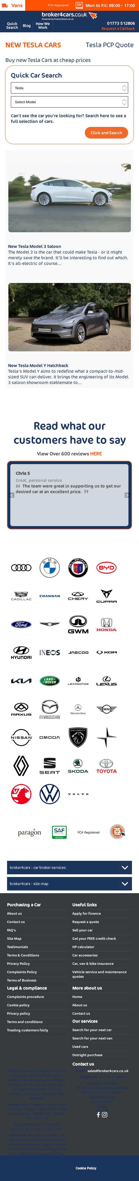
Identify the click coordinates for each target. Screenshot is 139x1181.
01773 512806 (121, 23)
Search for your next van (92, 1038)
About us (14, 913)
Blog (27, 25)
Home (77, 996)
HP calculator (83, 947)
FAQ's (11, 930)
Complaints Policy (22, 972)
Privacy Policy (18, 963)
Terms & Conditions (23, 955)
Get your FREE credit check (94, 938)
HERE (96, 454)
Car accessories (85, 955)
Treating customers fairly (27, 1030)
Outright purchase (87, 1055)
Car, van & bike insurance (93, 963)
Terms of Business (21, 980)
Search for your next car (92, 1030)
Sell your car (82, 930)
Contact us (16, 922)
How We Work (43, 25)
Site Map (14, 938)
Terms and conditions (25, 1022)
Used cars (80, 1046)
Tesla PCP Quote (110, 45)
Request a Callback (118, 28)
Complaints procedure (25, 996)
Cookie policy (18, 1005)
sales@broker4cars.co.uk (108, 1071)
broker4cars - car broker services (38, 867)
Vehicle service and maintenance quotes (99, 974)
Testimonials (17, 947)
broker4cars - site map (29, 883)
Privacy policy (18, 1013)
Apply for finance (86, 913)
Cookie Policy (86, 1168)
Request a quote (85, 922)
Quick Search (12, 25)
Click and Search (106, 132)
